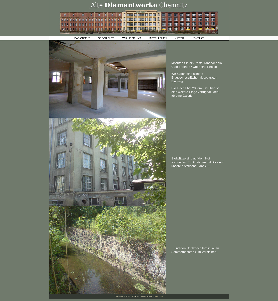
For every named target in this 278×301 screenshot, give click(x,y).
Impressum (158, 296)
